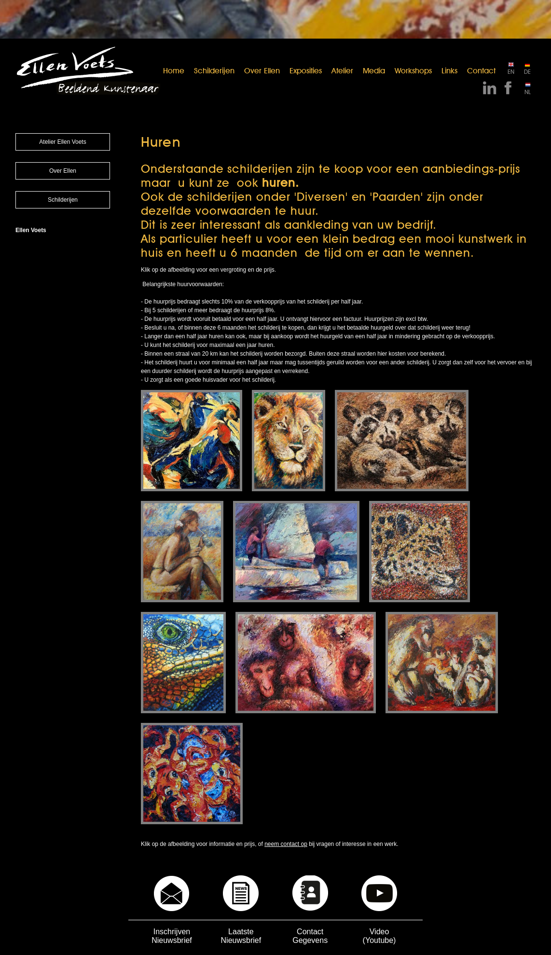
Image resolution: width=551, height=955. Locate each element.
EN (511, 71)
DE (527, 71)
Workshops (413, 70)
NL (527, 92)
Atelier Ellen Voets (62, 141)
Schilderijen (214, 70)
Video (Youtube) (379, 935)
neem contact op (285, 844)
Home (173, 70)
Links (449, 70)
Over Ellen (262, 70)
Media (374, 70)
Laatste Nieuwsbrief (241, 935)
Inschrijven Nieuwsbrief (172, 935)
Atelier (342, 70)
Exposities (305, 70)
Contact (481, 70)
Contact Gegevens (310, 935)
